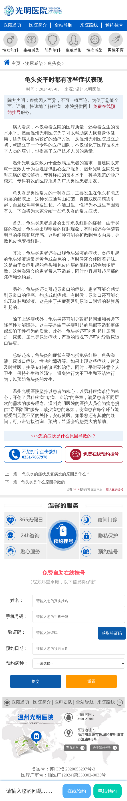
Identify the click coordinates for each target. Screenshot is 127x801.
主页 (16, 63)
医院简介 (38, 25)
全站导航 (63, 25)
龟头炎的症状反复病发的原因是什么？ (56, 474)
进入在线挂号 (114, 489)
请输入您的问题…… (29, 791)
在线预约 (76, 791)
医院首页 (13, 25)
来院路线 (89, 25)
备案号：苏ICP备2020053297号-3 (63, 769)
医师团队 (63, 702)
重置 (91, 681)
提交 (36, 681)
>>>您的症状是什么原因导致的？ (63, 436)
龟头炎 (54, 63)
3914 (76, 489)
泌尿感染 (34, 63)
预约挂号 (114, 25)
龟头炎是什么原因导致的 (43, 482)
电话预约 (107, 791)
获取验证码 (112, 633)
